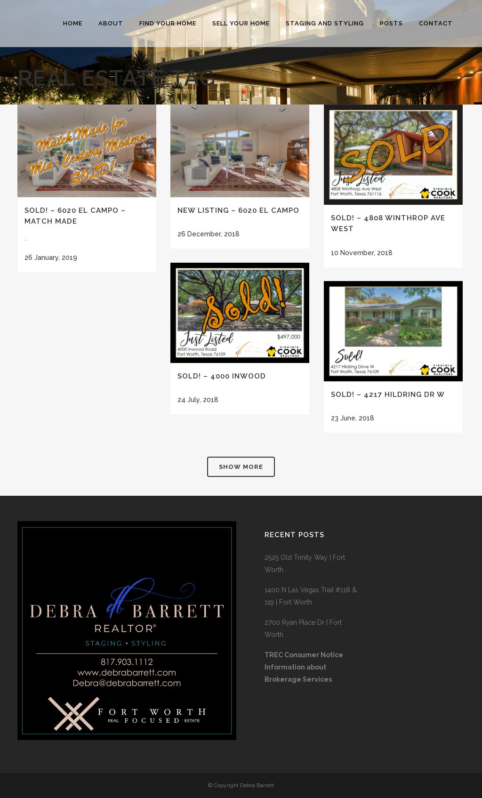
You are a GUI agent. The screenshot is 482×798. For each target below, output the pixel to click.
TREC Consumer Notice (304, 655)
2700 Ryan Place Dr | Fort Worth (303, 628)
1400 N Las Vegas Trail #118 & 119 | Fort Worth (311, 596)
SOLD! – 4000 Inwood (221, 376)
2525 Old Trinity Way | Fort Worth (305, 563)
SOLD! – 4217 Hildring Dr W (388, 394)
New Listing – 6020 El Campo (238, 210)
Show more (241, 466)
